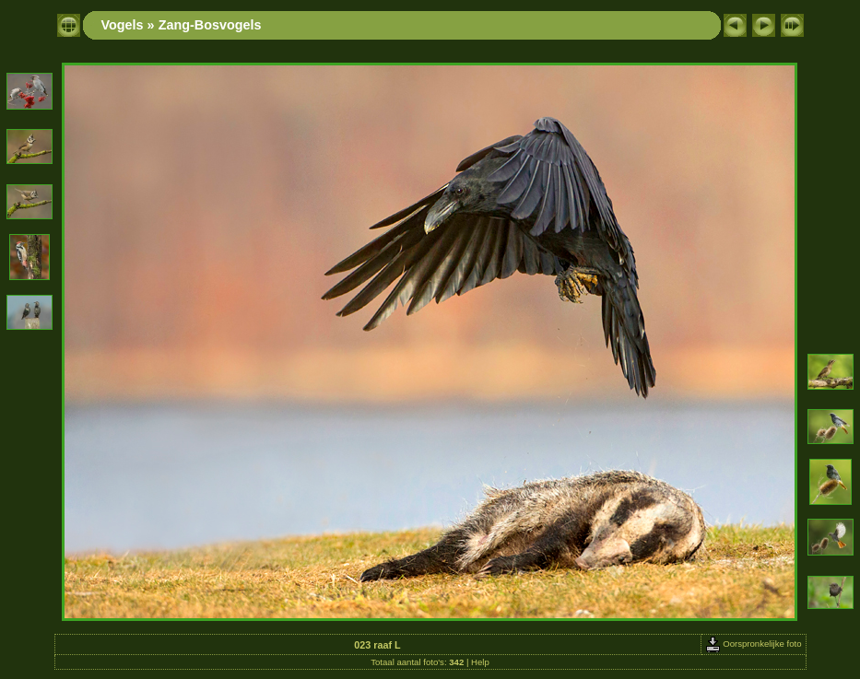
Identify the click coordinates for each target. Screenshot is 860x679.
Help (480, 662)
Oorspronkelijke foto (753, 643)
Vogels (122, 25)
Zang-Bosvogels (210, 25)
